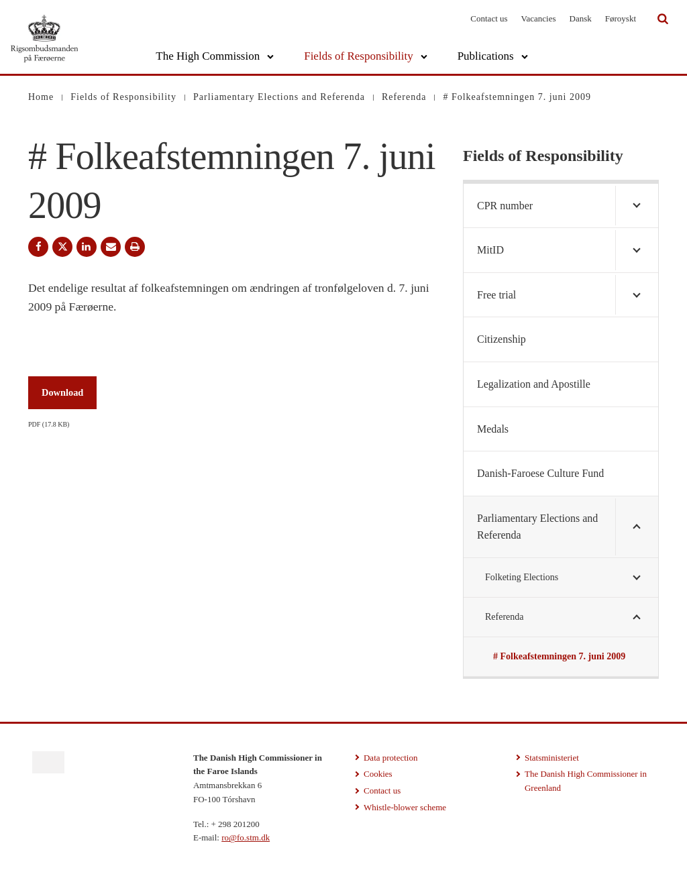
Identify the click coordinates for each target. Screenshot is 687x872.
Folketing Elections (521, 577)
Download (62, 392)
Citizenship (501, 339)
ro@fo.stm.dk (245, 837)
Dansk (581, 18)
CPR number (505, 205)
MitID (490, 250)
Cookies (378, 774)
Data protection (391, 758)
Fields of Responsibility (358, 56)
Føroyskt (620, 18)
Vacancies (538, 18)
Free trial (496, 295)
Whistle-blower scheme (405, 807)
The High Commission (208, 56)
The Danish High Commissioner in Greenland (586, 781)
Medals (493, 429)
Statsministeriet (552, 758)
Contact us (488, 18)
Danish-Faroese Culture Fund (540, 473)
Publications (486, 56)
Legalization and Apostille (533, 384)
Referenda (504, 617)
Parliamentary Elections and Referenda (537, 526)
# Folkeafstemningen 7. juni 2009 (559, 656)
